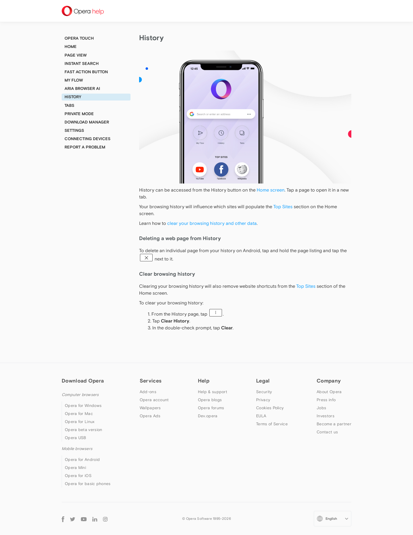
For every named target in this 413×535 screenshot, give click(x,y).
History (73, 96)
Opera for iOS (78, 475)
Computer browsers (80, 394)
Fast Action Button (86, 71)
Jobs (321, 407)
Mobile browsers (77, 448)
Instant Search (82, 63)
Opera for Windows (83, 405)
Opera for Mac (79, 413)
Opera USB (75, 437)
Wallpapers (150, 407)
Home (71, 46)
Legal (263, 381)
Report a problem (85, 147)
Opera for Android (82, 459)
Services (150, 381)
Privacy (263, 399)
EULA (261, 416)
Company (329, 381)
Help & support (212, 391)
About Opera (329, 391)
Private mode (79, 113)
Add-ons (148, 391)
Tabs (69, 105)
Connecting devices (87, 138)
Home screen (271, 189)
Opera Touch (79, 38)
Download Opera (83, 381)
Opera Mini (75, 467)
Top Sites (283, 206)
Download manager (87, 122)
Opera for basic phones (88, 483)
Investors (325, 416)
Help (203, 381)
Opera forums (211, 407)
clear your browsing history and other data (212, 223)
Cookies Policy (270, 407)
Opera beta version (83, 429)
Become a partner (334, 424)
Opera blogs (210, 399)
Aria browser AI (82, 88)
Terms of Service (272, 424)
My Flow (74, 80)
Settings (74, 130)
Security (264, 391)
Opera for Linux (80, 421)
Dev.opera (208, 416)
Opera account (154, 399)
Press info (326, 399)
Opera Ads (150, 416)
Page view (76, 55)
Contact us (327, 432)
